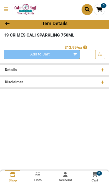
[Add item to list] (100, 54)
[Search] (87, 9)
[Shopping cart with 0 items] (99, 9)
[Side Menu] (6, 9)
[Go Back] (16, 23)
